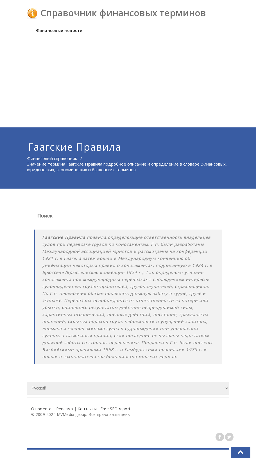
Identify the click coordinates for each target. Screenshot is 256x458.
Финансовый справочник (52, 158)
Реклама (64, 408)
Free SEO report (115, 408)
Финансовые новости (59, 30)
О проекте (41, 408)
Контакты (87, 408)
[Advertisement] (128, 85)
